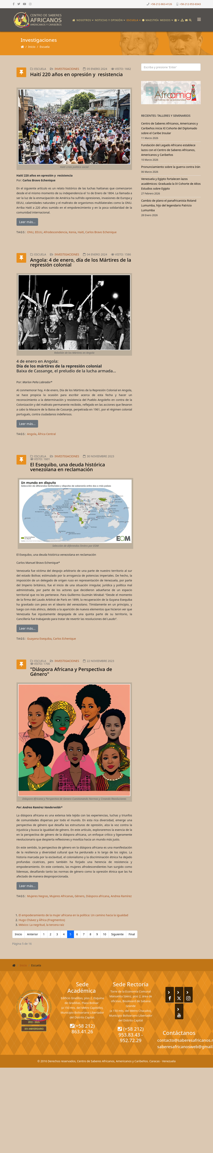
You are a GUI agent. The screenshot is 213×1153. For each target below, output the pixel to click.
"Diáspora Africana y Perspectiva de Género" (71, 671)
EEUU (38, 232)
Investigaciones (67, 69)
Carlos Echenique (64, 638)
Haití (81, 232)
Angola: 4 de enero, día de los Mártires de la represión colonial (80, 262)
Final (132, 934)
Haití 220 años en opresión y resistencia (76, 74)
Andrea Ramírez (121, 896)
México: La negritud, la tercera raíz (41, 925)
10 (104, 934)
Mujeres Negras (37, 896)
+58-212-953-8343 (190, 4)
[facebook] (14, 4)
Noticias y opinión (109, 20)
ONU (30, 232)
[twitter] (18, 4)
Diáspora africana (97, 896)
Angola (31, 434)
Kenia (72, 232)
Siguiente (117, 934)
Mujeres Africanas (61, 896)
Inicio (31, 47)
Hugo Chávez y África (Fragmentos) (42, 920)
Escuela (132, 20)
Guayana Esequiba (39, 638)
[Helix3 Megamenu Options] (198, 18)
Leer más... (27, 222)
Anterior (32, 934)
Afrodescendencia (55, 232)
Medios (165, 20)
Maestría (150, 20)
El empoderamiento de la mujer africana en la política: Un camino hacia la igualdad (73, 915)
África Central (47, 434)
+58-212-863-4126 (161, 4)
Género (79, 896)
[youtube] (24, 4)
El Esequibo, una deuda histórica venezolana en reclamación (67, 467)
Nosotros (84, 20)
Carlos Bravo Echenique (100, 232)
